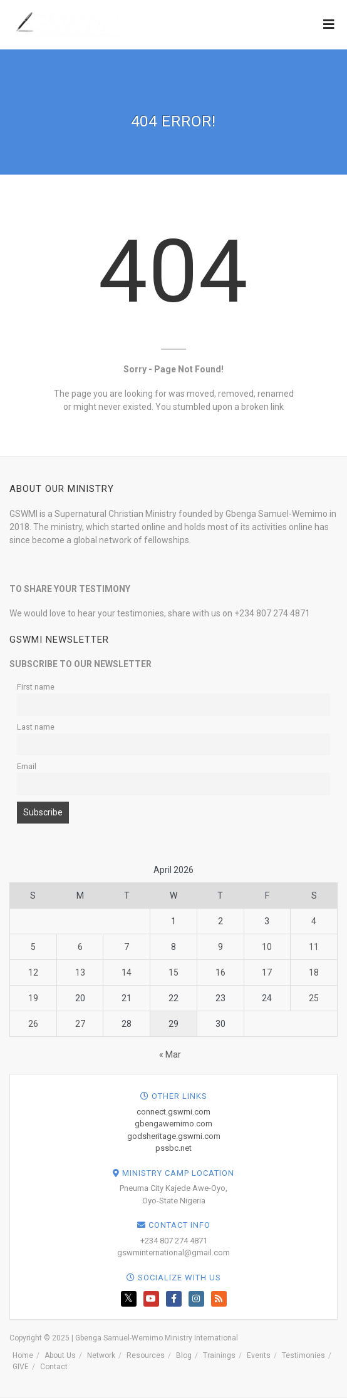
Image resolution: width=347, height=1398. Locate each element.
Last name (35, 727)
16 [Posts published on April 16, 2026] (220, 972)
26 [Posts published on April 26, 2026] (33, 1024)
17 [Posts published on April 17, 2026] (267, 972)
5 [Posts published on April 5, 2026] (33, 947)
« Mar (170, 1054)
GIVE (21, 1366)
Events (259, 1355)
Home (23, 1355)
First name (35, 686)
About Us (60, 1355)
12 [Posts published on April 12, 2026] (33, 972)
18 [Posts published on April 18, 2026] (314, 972)
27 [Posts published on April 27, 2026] (80, 1024)
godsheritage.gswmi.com (173, 1136)
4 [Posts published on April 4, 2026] (313, 921)
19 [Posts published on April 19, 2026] (33, 998)
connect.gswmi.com (173, 1111)
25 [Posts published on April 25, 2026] (314, 998)
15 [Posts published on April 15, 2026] (173, 972)
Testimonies (303, 1355)
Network (101, 1355)
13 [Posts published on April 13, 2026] (80, 972)
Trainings (219, 1355)
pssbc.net (173, 1148)
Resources (146, 1355)
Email (26, 766)
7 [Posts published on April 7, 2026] (126, 947)
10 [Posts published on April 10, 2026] (267, 947)
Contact (54, 1366)
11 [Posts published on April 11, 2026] (314, 947)
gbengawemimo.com (173, 1123)
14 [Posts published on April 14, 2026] (127, 972)
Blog (184, 1355)
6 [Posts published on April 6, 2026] (80, 947)
